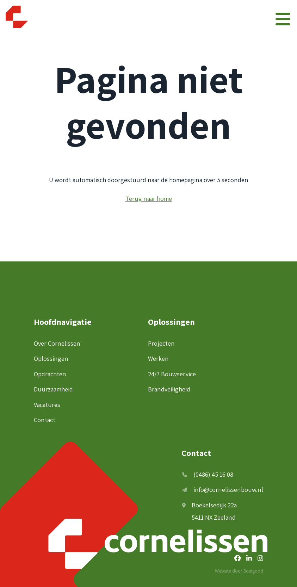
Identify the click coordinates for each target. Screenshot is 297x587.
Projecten (161, 343)
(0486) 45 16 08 (207, 474)
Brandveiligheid (169, 389)
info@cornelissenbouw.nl (222, 489)
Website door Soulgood (239, 571)
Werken (158, 358)
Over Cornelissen (57, 343)
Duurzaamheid (53, 389)
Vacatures (47, 404)
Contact (44, 419)
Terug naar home (148, 198)
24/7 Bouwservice (172, 374)
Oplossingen (51, 358)
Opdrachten (50, 374)
